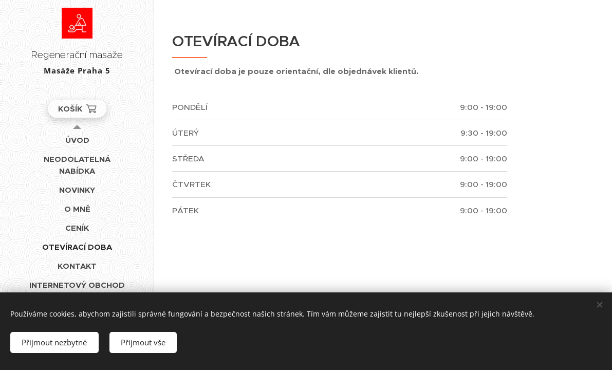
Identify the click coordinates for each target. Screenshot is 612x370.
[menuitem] (77, 140)
